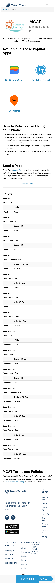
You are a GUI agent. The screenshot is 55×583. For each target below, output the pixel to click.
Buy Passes (27, 579)
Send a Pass (17, 170)
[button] (47, 5)
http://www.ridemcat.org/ (15, 482)
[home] (17, 5)
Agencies (6, 9)
